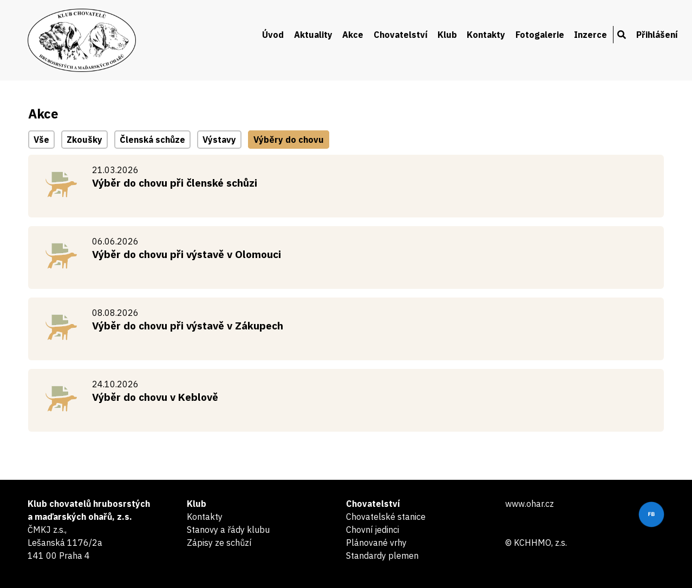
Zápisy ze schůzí (219, 542)
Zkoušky (84, 139)
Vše (41, 139)
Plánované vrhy (376, 542)
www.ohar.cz (529, 503)
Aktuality (313, 34)
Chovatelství (401, 34)
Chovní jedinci (372, 529)
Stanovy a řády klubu (228, 529)
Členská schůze (152, 139)
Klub (447, 34)
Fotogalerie (539, 34)
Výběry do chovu (288, 139)
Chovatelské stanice (386, 516)
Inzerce (590, 34)
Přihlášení (657, 34)
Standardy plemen (382, 555)
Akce (352, 34)
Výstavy (219, 139)
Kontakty (486, 34)
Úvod (273, 34)
